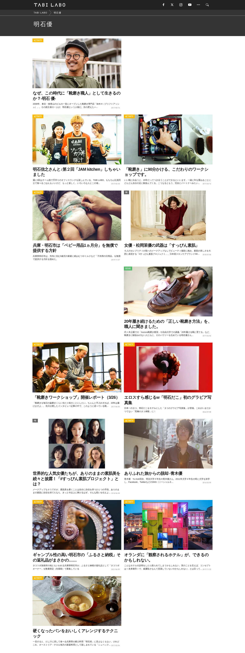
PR (126, 192)
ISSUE (128, 268)
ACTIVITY (38, 40)
